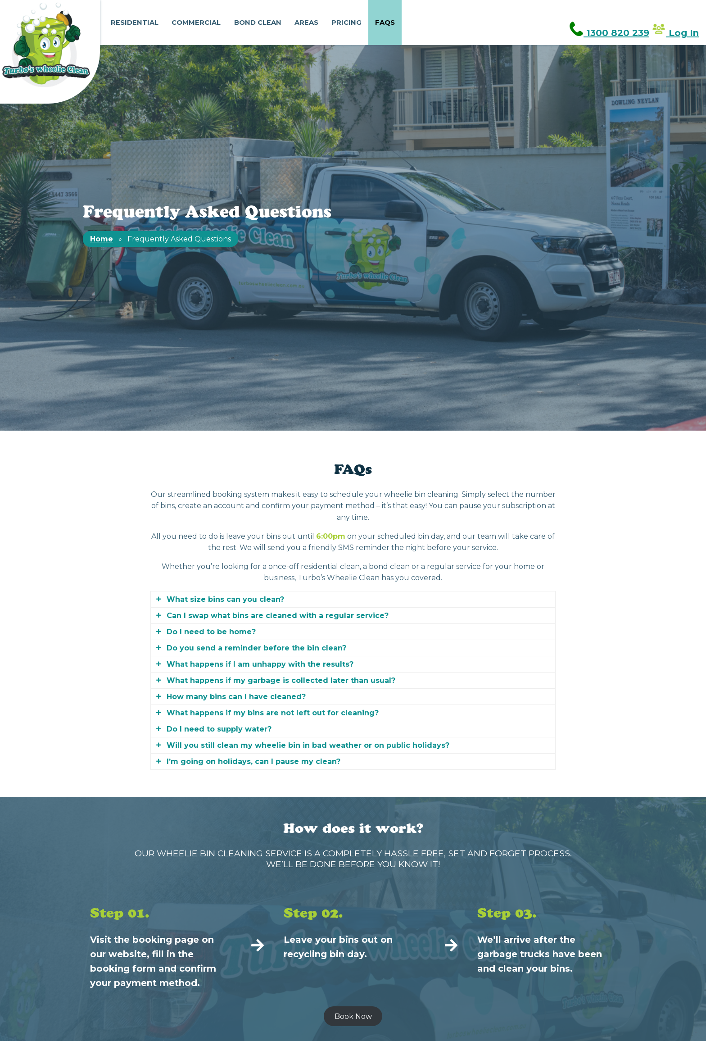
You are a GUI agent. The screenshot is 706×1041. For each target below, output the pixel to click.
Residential (134, 22)
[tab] (353, 599)
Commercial (196, 22)
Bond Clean (257, 22)
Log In (675, 32)
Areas (306, 22)
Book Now (353, 1016)
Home (101, 239)
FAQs (385, 22)
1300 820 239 (609, 32)
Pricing (346, 22)
